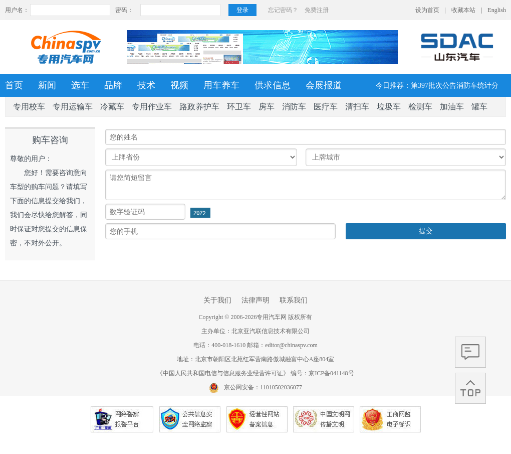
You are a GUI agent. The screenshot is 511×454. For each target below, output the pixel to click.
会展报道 (324, 85)
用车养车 (221, 85)
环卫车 (239, 106)
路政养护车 (199, 106)
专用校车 (29, 106)
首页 (14, 85)
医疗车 (326, 106)
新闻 (47, 85)
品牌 (113, 85)
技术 (146, 85)
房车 (267, 106)
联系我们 (294, 300)
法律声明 (255, 300)
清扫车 (357, 106)
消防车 (294, 106)
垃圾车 (389, 106)
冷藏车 (112, 106)
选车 (80, 85)
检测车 (420, 106)
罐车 (479, 106)
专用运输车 (73, 106)
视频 (179, 85)
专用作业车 (152, 106)
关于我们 (217, 300)
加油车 (452, 106)
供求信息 (272, 85)
